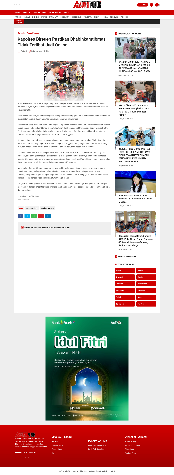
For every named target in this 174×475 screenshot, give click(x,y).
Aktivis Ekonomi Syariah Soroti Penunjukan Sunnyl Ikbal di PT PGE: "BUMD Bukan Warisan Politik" (133, 110)
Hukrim (140, 277)
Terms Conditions (132, 445)
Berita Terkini (32, 208)
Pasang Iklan (55, 12)
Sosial (105, 17)
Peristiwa (88, 17)
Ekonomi (35, 17)
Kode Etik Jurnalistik (97, 449)
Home (17, 12)
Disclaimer (129, 449)
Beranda (21, 33)
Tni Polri (124, 17)
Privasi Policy (130, 441)
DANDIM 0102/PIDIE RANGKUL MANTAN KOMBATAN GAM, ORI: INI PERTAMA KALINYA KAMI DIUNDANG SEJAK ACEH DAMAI (134, 67)
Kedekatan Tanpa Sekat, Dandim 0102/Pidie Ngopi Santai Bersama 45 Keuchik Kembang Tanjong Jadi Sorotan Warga (135, 241)
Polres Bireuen (32, 33)
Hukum (44, 17)
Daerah (27, 17)
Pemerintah (65, 17)
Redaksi (26, 12)
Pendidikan (76, 17)
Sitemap (142, 5)
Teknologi (114, 17)
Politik (97, 17)
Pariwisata (53, 17)
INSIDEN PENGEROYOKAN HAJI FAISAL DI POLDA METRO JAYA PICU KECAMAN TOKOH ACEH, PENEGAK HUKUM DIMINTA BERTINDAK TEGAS (134, 155)
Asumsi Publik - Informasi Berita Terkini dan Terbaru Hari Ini (94, 471)
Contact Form (130, 453)
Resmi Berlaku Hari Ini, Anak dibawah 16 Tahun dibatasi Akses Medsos (135, 198)
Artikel (18, 17)
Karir (66, 12)
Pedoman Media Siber (97, 445)
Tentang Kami (39, 12)
